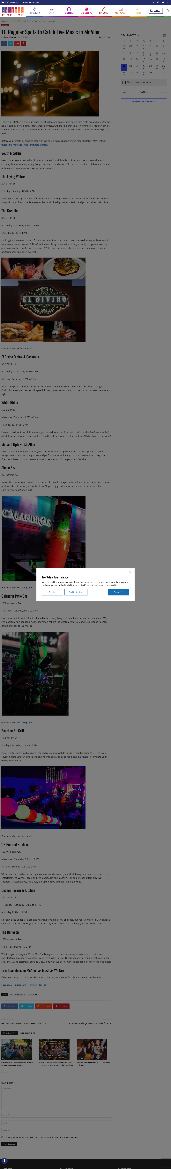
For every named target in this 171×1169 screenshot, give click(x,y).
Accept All (118, 592)
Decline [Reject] (52, 592)
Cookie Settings (76, 592)
